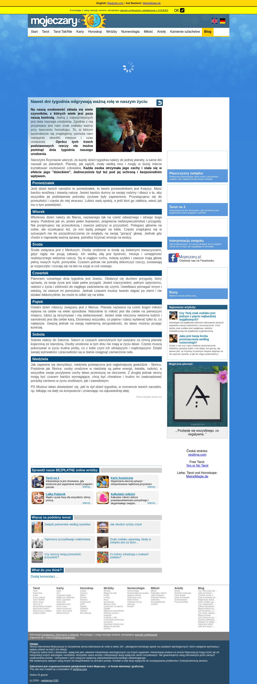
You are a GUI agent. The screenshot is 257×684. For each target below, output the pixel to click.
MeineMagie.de (152, 3)
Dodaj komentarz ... (45, 576)
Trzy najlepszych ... (206, 604)
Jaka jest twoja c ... (206, 626)
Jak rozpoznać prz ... (207, 617)
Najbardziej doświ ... (207, 600)
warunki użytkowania (146, 634)
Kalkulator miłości (123, 494)
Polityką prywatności (64, 637)
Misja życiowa (204, 615)
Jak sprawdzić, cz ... (207, 611)
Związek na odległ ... (207, 622)
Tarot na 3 (52, 478)
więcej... (87, 486)
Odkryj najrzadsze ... (207, 606)
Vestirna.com (80, 669)
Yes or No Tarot (197, 465)
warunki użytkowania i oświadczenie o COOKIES (144, 10)
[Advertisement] (128, 67)
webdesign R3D (49, 680)
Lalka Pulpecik (56, 494)
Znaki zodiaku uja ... (207, 602)
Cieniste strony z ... (206, 595)
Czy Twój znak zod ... (207, 591)
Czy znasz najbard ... (207, 613)
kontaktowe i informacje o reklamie (60, 634)
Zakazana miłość (205, 624)
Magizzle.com (115, 3)
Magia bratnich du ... (207, 609)
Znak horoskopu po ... (208, 597)
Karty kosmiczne (122, 478)
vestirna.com (197, 454)
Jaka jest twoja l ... (206, 593)
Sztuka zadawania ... (207, 620)
